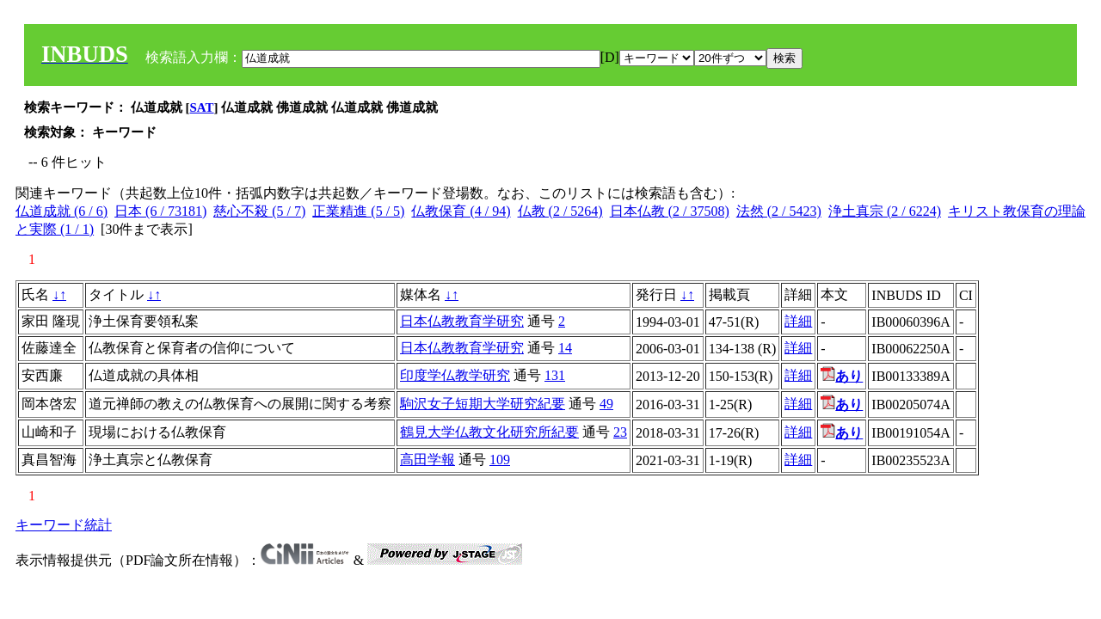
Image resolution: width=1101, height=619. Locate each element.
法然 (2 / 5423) (778, 211)
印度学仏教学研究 (455, 375)
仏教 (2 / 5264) (560, 211)
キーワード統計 (63, 525)
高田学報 (427, 459)
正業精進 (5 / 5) (358, 211)
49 (606, 403)
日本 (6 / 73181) (160, 211)
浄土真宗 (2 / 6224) (884, 211)
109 (499, 459)
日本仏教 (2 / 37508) (669, 211)
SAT (202, 107)
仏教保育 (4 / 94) (460, 211)
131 (554, 375)
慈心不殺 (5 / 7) (259, 211)
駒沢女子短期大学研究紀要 (482, 403)
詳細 (798, 321)
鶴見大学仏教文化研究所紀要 (489, 432)
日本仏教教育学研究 (462, 321)
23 (620, 432)
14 (565, 347)
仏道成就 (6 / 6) (61, 211)
